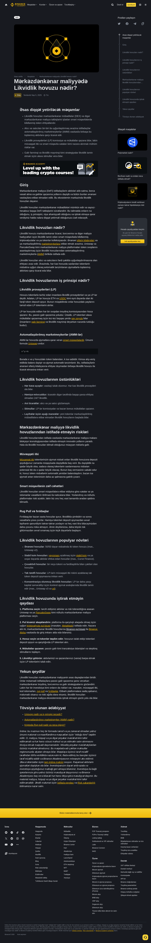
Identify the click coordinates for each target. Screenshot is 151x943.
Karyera (38, 835)
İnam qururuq (40, 858)
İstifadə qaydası (77, 931)
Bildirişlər (38, 871)
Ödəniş (66, 838)
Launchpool (68, 858)
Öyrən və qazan (98, 863)
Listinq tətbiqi (97, 838)
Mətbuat (38, 845)
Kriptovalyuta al (69, 835)
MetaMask (67, 625)
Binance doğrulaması (128, 882)
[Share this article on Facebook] (127, 23)
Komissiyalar (125, 875)
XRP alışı (95, 901)
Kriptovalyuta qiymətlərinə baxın (104, 866)
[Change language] (140, 5)
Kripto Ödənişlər (70, 841)
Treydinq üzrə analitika (129, 850)
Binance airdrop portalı (129, 889)
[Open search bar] (112, 5)
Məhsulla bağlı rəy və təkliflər (131, 872)
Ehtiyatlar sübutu (127, 854)
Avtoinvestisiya (69, 861)
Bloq (37, 861)
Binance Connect (98, 848)
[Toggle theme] (145, 4)
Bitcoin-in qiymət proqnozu (102, 882)
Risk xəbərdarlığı (41, 868)
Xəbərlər (38, 841)
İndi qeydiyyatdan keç (133, 241)
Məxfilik (38, 854)
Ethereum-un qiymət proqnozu (103, 885)
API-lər (123, 879)
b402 (94, 851)
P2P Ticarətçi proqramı (100, 831)
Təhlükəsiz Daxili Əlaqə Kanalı (46, 881)
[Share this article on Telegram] (134, 23)
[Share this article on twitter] (119, 23)
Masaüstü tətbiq (41, 878)
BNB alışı (95, 898)
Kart (65, 848)
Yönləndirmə (125, 835)
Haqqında (38, 831)
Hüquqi (37, 848)
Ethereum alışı (97, 908)
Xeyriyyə (67, 878)
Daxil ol (120, 5)
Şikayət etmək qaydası (129, 895)
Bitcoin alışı (96, 894)
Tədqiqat (67, 874)
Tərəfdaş (124, 831)
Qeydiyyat (131, 5)
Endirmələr (39, 874)
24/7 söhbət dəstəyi (128, 865)
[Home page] (17, 5)
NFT (65, 868)
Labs (94, 845)
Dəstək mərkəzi (126, 869)
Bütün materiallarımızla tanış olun (75, 813)
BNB (122, 838)
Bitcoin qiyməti (97, 870)
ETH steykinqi (69, 864)
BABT (66, 871)
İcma (37, 864)
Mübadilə (67, 831)
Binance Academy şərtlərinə (105, 931)
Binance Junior (69, 845)
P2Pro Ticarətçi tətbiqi (100, 835)
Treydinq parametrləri (128, 885)
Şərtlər (37, 851)
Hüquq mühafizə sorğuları (130, 892)
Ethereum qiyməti (98, 873)
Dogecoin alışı (97, 904)
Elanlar (37, 838)
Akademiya (68, 851)
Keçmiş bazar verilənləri (129, 847)
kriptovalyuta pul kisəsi (38, 625)
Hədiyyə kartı (68, 854)
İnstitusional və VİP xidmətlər (102, 841)
